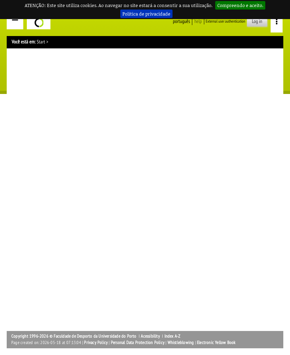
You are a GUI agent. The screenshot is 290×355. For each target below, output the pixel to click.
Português (181, 21)
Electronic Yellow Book (216, 342)
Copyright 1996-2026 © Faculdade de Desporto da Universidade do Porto (74, 336)
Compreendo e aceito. (240, 5)
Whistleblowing (181, 342)
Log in (257, 21)
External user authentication (225, 21)
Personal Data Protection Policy (137, 342)
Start (41, 42)
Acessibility (150, 336)
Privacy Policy (96, 342)
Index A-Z (172, 336)
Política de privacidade (146, 14)
